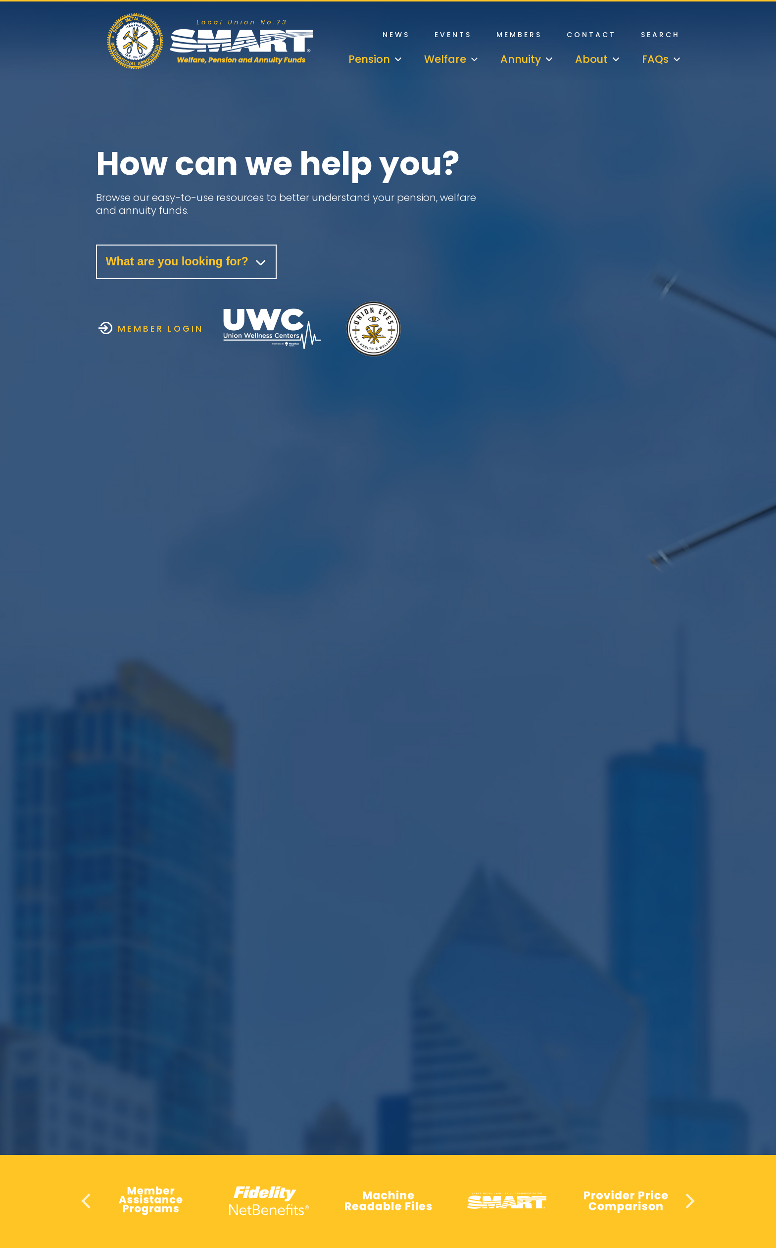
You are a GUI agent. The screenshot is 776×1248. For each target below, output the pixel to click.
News (396, 35)
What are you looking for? (189, 262)
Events (453, 35)
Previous (87, 1200)
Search (660, 35)
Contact (591, 35)
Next (688, 1200)
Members (519, 35)
